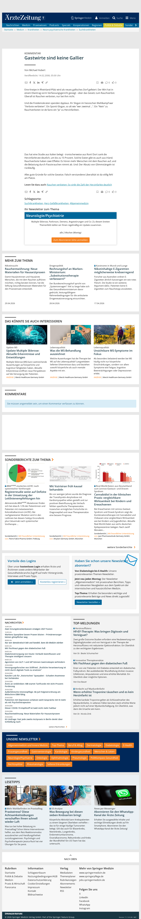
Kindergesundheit (80, 751)
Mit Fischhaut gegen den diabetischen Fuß (25, 648)
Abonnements (67, 883)
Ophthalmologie (59, 758)
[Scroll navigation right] (136, 25)
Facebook (84, 901)
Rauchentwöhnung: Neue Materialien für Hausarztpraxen (25, 270)
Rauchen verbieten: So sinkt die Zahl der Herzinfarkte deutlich (79, 184)
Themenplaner (68, 876)
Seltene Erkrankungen (58, 764)
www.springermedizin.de (92, 872)
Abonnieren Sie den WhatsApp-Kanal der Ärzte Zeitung (114, 813)
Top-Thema (58, 745)
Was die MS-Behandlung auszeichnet (65, 352)
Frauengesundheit (17, 751)
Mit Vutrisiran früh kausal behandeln (65, 488)
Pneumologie (80, 758)
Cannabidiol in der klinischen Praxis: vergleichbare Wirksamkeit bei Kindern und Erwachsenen (112, 499)
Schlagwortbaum (37, 872)
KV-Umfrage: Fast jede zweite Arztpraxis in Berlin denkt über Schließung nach (34, 720)
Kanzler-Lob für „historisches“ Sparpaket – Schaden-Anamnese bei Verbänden (35, 677)
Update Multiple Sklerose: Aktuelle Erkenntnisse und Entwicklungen (23, 354)
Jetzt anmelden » (21, 581)
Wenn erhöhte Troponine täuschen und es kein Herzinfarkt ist (103, 693)
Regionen (97, 25)
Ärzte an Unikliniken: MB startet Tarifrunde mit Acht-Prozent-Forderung (34, 685)
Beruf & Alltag (75, 745)
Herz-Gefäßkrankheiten (56, 203)
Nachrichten (12, 25)
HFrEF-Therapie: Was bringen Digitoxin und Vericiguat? (100, 633)
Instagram (84, 908)
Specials (66, 25)
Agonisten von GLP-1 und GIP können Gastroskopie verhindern (35, 662)
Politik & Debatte (113, 25)
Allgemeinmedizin (79, 203)
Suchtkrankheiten (33, 203)
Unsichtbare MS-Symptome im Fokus (113, 352)
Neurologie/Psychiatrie (20, 758)
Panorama (10, 887)
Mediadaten (66, 872)
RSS (62, 890)
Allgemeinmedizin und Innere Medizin (28, 745)
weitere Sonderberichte (121, 547)
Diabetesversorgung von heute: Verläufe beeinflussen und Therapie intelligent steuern (32, 655)
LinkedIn (83, 897)
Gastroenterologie (41, 751)
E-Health (127, 745)
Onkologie (41, 758)
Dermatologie (94, 745)
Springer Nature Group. (64, 917)
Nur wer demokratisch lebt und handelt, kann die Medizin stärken (34, 642)
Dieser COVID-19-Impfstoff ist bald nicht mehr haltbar (30, 708)
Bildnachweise (35, 894)
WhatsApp (84, 904)
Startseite (10, 872)
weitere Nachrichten (58, 727)
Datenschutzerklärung (39, 880)
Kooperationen (81, 25)
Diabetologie (112, 745)
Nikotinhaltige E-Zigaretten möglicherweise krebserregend (114, 270)
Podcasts (54, 25)
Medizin (26, 25)
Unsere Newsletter (22, 739)
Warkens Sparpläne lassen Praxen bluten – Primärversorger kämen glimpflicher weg (33, 636)
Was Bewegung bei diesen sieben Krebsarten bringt (66, 813)
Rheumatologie (35, 764)
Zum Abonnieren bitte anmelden (70, 239)
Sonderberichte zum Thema (28, 459)
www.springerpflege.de (91, 876)
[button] (130, 18)
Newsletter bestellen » (88, 602)
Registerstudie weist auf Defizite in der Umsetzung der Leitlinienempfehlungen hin (25, 495)
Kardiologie (61, 751)
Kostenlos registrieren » (52, 581)
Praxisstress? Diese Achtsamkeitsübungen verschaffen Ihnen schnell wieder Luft (21, 817)
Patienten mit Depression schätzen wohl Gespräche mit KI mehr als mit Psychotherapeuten (35, 701)
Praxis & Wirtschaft (15, 883)
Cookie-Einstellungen (39, 883)
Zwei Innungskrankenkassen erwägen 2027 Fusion (28, 629)
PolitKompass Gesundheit (104, 758)
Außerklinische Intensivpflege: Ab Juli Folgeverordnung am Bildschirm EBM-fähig (32, 693)
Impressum (34, 887)
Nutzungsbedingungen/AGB (42, 876)
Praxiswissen (40, 25)
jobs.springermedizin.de (92, 880)
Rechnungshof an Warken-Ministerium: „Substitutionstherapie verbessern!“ (66, 274)
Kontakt (32, 890)
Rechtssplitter (15, 764)
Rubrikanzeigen (68, 880)
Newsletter (66, 887)
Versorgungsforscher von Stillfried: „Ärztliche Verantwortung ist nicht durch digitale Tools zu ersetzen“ (35, 668)
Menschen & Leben (104, 751)
